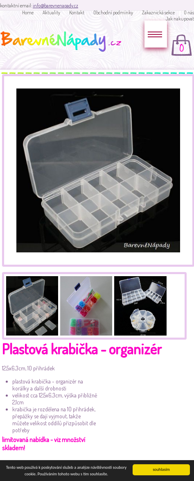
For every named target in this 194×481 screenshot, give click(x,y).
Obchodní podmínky (113, 12)
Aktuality (51, 12)
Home (28, 12)
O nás (189, 12)
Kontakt (76, 12)
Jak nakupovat (180, 19)
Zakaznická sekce (158, 12)
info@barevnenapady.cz (55, 5)
